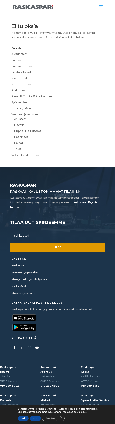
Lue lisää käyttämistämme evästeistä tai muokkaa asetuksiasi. (52, 412)
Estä (35, 418)
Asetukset (50, 418)
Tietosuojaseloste (23, 293)
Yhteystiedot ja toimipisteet (29, 279)
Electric (19, 125)
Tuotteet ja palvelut (24, 272)
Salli (23, 418)
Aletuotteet (19, 54)
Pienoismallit (20, 78)
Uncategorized (21, 108)
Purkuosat (18, 90)
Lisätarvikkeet (21, 72)
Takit (17, 149)
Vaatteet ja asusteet (25, 114)
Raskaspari (18, 265)
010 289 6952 (90, 385)
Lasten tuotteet (22, 66)
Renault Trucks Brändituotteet (32, 96)
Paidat (18, 143)
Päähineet (21, 137)
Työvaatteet (20, 102)
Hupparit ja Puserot (27, 131)
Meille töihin (19, 286)
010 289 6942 (9, 385)
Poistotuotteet (21, 84)
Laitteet (17, 60)
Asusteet (20, 119)
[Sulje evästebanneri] (62, 418)
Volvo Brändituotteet (25, 155)
